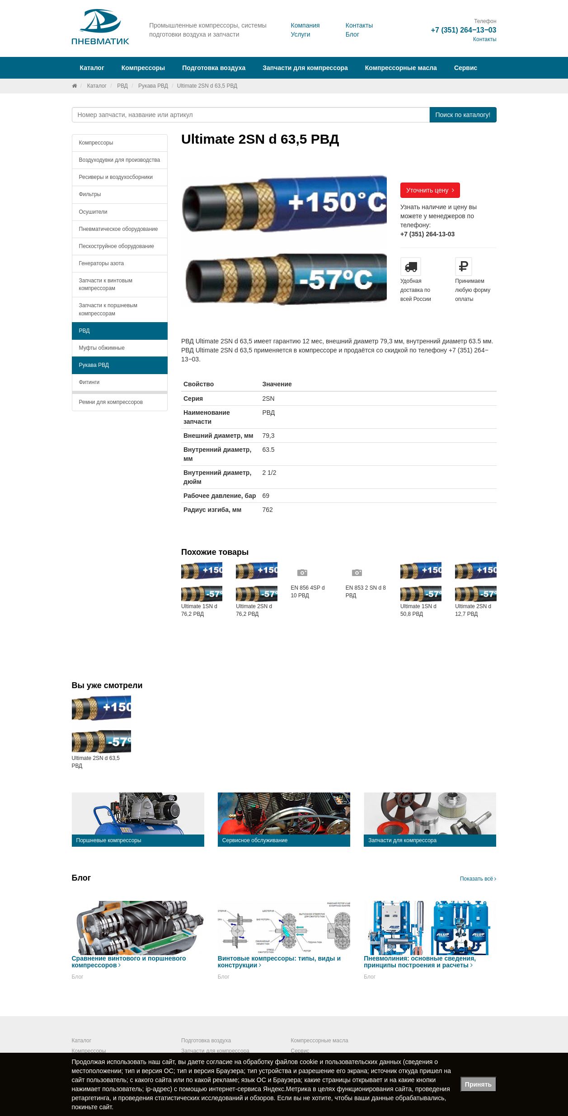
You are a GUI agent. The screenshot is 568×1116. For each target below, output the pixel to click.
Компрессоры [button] (143, 67)
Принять (478, 1084)
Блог (352, 34)
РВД (122, 86)
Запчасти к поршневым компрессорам (108, 309)
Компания (305, 25)
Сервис (465, 67)
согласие (220, 1061)
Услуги (300, 34)
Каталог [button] (92, 67)
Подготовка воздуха (206, 1040)
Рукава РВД (153, 86)
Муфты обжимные (102, 348)
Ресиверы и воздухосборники (116, 177)
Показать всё (478, 879)
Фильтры (90, 194)
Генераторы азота (101, 263)
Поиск (462, 114)
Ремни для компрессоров (111, 402)
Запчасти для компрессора (305, 67)
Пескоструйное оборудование (116, 246)
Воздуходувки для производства (119, 160)
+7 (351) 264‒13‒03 (464, 30)
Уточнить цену (430, 190)
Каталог (97, 86)
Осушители (93, 212)
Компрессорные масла (401, 67)
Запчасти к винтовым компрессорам (105, 284)
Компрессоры (96, 143)
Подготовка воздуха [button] (213, 67)
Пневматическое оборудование (118, 229)
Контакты (359, 25)
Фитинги (89, 382)
